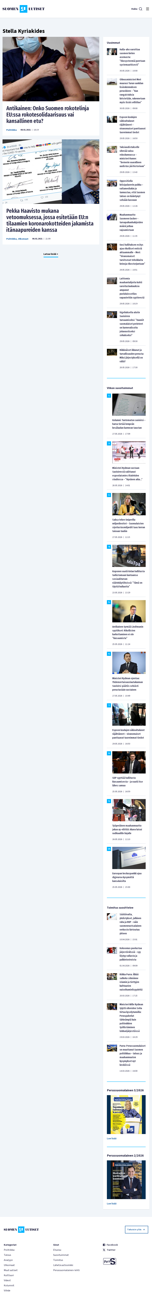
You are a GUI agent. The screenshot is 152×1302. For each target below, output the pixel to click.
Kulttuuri (9, 1275)
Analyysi (8, 1260)
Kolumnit (9, 1285)
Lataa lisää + (51, 254)
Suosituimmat (61, 1255)
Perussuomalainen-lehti (66, 1270)
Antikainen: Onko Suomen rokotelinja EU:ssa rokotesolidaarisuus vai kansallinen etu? (47, 114)
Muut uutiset (11, 1270)
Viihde (7, 1290)
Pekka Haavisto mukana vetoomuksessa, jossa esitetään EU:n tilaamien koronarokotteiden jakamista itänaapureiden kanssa (50, 220)
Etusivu (57, 1250)
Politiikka (11, 130)
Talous (7, 1255)
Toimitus (58, 1260)
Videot (7, 1280)
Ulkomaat (23, 239)
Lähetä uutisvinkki (63, 1265)
